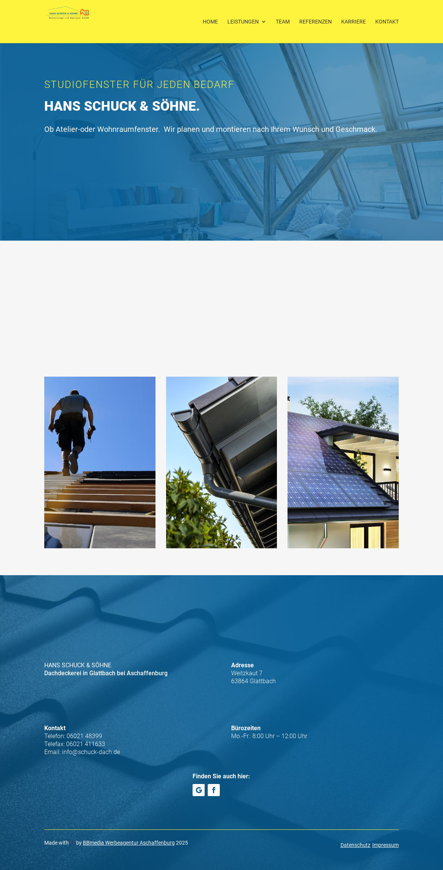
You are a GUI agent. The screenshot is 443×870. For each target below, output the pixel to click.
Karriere (353, 22)
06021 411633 (85, 744)
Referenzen (315, 22)
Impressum (385, 845)
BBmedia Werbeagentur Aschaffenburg (129, 843)
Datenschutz (355, 845)
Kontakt (387, 22)
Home (210, 22)
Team (283, 22)
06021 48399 (84, 736)
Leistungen (243, 22)
